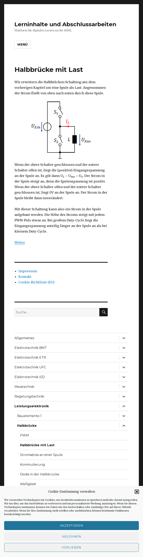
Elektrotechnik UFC (30, 367)
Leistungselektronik (31, 406)
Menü (22, 44)
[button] (137, 492)
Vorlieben (71, 547)
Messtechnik (24, 387)
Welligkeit (28, 484)
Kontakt (24, 277)
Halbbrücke (27, 426)
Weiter (19, 242)
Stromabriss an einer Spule (41, 455)
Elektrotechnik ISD (29, 377)
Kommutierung (32, 464)
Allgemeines (24, 338)
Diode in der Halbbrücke (39, 474)
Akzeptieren (71, 525)
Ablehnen (71, 536)
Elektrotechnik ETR (30, 357)
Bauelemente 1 (29, 416)
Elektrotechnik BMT (30, 348)
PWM (24, 435)
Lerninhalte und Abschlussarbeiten (65, 24)
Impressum (27, 271)
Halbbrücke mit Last (37, 445)
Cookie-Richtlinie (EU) (36, 282)
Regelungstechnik (29, 396)
